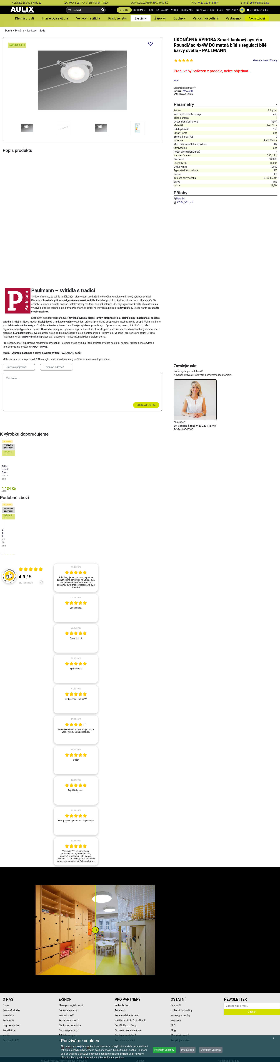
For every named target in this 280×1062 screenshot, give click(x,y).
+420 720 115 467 (208, 2)
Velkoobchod (122, 1005)
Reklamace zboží (68, 1020)
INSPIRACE (202, 10)
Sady (42, 30)
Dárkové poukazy (68, 1030)
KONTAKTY (232, 10)
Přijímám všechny (164, 1049)
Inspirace (176, 1020)
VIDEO (174, 10)
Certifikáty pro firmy (125, 1025)
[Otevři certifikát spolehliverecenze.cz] (31, 569)
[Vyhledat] (102, 10)
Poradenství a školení (126, 1015)
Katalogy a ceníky (180, 1015)
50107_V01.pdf (184, 202)
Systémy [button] (140, 18)
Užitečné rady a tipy (181, 1010)
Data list (180, 198)
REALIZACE (187, 10)
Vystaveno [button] (233, 18)
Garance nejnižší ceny (265, 60)
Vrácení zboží (66, 1015)
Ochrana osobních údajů (128, 1030)
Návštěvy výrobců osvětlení (130, 1020)
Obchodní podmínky (70, 1025)
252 (26, 583)
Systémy (19, 30)
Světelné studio (11, 1010)
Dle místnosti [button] (24, 18)
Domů (8, 30)
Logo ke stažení (11, 1025)
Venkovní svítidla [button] (88, 18)
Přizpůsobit (187, 1049)
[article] (76, 577)
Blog (173, 1030)
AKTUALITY (162, 10)
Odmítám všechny (211, 1049)
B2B (151, 10)
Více (176, 80)
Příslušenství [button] (117, 18)
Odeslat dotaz (146, 405)
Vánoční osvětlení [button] (205, 18)
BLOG (220, 10)
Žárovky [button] (160, 18)
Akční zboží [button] (257, 18)
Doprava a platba (68, 1010)
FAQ (212, 10)
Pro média (8, 1020)
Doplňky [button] (179, 18)
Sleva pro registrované (71, 1005)
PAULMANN (187, 91)
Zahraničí (176, 1005)
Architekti (120, 1010)
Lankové (32, 30)
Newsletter (9, 1015)
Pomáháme (9, 1030)
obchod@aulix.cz (259, 2)
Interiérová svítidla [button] (55, 18)
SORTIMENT (140, 10)
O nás (6, 1005)
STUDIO (124, 10)
